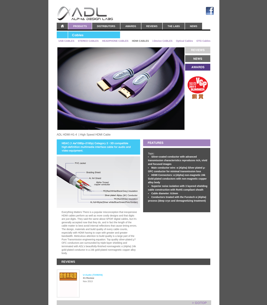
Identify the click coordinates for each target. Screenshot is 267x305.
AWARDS (130, 26)
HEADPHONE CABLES (115, 41)
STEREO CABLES (88, 41)
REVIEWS (152, 26)
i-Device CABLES (162, 41)
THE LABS (174, 26)
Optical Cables (184, 41)
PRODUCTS (80, 26)
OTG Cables (203, 41)
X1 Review (88, 278)
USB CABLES (66, 41)
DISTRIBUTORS (106, 26)
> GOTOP (199, 303)
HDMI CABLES (140, 41)
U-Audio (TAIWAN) (93, 275)
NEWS (193, 26)
